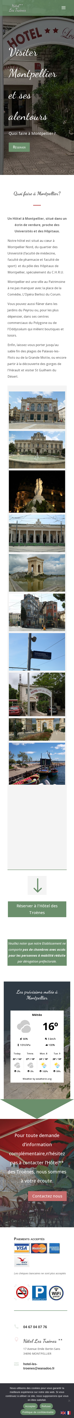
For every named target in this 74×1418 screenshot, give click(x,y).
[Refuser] (69, 1401)
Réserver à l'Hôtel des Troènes (37, 909)
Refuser (46, 1406)
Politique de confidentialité (37, 1412)
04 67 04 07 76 (35, 1327)
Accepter (30, 1406)
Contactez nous (47, 1196)
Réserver (19, 147)
